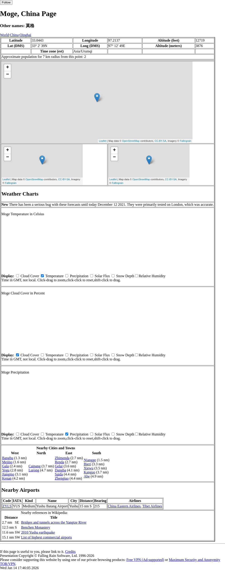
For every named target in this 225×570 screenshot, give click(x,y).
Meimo (7, 462)
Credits (70, 551)
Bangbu (7, 458)
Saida (59, 474)
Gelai (59, 466)
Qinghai (25, 35)
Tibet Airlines (152, 506)
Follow (6, 2)
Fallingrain (185, 141)
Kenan (7, 478)
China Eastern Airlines (124, 506)
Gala (5, 466)
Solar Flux (102, 276)
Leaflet (102, 141)
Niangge (90, 460)
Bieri (87, 464)
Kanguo (89, 472)
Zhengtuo (62, 478)
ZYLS (7, 506)
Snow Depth (125, 276)
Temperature (54, 276)
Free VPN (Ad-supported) (145, 560)
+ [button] (7, 67)
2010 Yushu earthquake (38, 532)
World (4, 35)
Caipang (34, 466)
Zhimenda (62, 458)
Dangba (60, 470)
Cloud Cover (30, 276)
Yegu (5, 470)
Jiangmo (8, 474)
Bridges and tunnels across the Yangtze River (53, 522)
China (14, 35)
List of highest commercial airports (46, 537)
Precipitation (79, 276)
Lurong (33, 470)
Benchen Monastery (35, 527)
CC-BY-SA (160, 141)
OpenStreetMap (131, 141)
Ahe (87, 476)
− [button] (7, 74)
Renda (59, 462)
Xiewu (89, 468)
